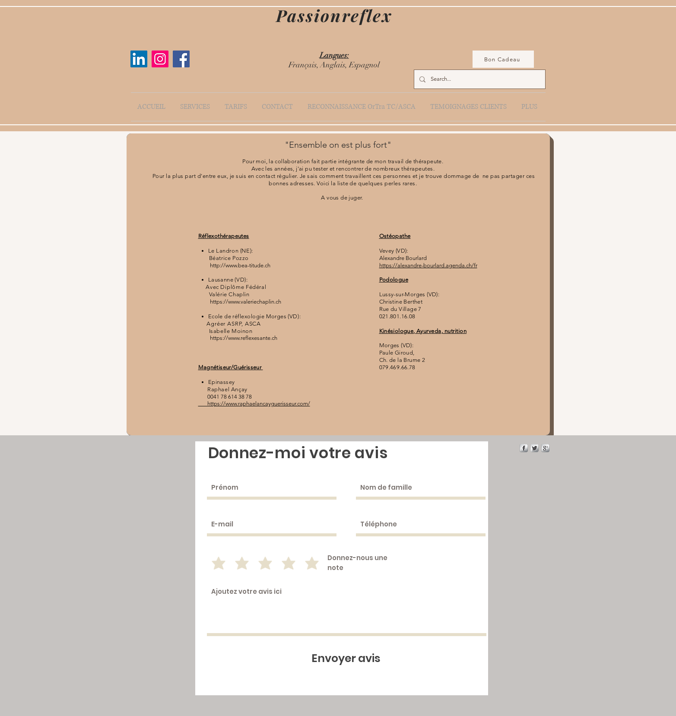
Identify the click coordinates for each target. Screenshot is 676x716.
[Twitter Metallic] (534, 448)
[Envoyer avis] (346, 658)
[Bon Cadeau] (503, 59)
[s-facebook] (524, 448)
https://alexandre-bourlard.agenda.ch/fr (428, 265)
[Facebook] (181, 59)
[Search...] (479, 79)
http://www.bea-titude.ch (240, 265)
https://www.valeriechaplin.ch (245, 301)
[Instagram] (160, 59)
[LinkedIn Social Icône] (138, 59)
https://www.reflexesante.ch (243, 338)
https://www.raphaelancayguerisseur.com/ (254, 403)
